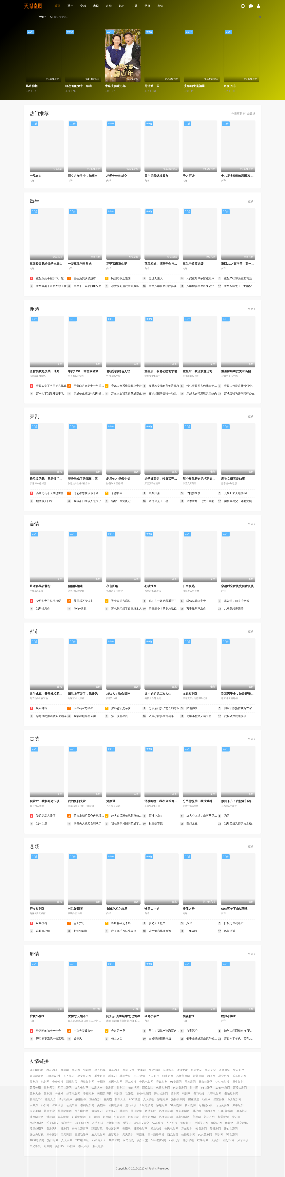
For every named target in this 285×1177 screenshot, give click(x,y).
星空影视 (223, 1075)
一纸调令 (189, 931)
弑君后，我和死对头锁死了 (47, 801)
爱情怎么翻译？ (78, 1016)
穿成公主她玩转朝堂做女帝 (86, 393)
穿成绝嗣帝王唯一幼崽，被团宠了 (161, 393)
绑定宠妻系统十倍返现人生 (48, 1039)
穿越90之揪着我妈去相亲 (48, 716)
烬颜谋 (110, 801)
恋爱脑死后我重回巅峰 (122, 286)
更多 (251, 201)
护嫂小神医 (37, 1016)
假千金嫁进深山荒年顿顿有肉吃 (199, 1039)
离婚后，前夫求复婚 (233, 601)
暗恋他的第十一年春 (78, 86)
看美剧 (112, 1075)
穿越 (83, 6)
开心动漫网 (206, 1081)
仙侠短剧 (167, 1075)
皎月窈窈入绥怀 (42, 816)
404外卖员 (76, 608)
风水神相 (32, 86)
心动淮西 (150, 586)
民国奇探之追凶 (118, 278)
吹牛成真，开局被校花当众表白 (50, 693)
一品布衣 (36, 175)
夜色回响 (112, 586)
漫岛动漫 (130, 1081)
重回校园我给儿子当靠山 (46, 263)
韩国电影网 (115, 1081)
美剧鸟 (101, 1081)
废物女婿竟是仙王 (233, 478)
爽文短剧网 (84, 1075)
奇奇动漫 (57, 1081)
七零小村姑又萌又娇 (195, 716)
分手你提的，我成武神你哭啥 (202, 801)
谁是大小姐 (151, 908)
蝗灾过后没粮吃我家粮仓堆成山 (123, 816)
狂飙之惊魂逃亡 (230, 923)
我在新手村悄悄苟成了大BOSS (123, 823)
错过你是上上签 (155, 501)
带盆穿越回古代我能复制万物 (199, 386)
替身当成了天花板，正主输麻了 (88, 478)
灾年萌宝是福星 (194, 86)
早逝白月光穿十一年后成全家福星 (86, 386)
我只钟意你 (40, 608)
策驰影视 (168, 1070)
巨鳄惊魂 (38, 923)
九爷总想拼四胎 (230, 608)
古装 (135, 6)
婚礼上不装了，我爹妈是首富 (87, 693)
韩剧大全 (196, 1070)
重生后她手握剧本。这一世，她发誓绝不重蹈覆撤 (48, 278)
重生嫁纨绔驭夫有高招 (236, 371)
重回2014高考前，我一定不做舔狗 (243, 263)
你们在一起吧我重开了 (159, 601)
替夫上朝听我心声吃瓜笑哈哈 (86, 816)
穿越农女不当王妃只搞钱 (48, 386)
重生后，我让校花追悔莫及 (200, 371)
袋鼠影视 (238, 1070)
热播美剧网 (183, 1075)
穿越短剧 (161, 1081)
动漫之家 (182, 1070)
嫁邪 (186, 923)
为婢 (224, 816)
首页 (57, 6)
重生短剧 (99, 1075)
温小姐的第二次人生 (157, 693)
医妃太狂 (189, 823)
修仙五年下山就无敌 (234, 908)
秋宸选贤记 (152, 823)
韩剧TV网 (128, 1070)
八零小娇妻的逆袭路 (158, 716)
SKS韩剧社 (53, 1075)
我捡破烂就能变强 (232, 716)
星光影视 (99, 1070)
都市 (122, 6)
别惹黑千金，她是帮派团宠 (239, 693)
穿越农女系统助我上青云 (123, 386)
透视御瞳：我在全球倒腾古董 (163, 801)
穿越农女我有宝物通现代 (160, 386)
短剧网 (87, 1070)
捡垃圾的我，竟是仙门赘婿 (47, 478)
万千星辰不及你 (193, 608)
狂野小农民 (151, 1016)
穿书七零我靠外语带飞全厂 (48, 393)
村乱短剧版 (75, 908)
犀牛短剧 (237, 1081)
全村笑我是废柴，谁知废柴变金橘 (52, 371)
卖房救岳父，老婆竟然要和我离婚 (236, 501)
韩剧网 (65, 1070)
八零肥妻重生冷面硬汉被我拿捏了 (199, 286)
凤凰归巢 (151, 493)
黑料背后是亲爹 (118, 708)
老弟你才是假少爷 (118, 478)
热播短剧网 (113, 1122)
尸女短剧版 (37, 908)
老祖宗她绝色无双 (118, 371)
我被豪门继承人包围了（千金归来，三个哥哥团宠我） (86, 501)
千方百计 (189, 175)
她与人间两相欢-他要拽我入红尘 (236, 1031)
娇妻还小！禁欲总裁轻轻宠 (161, 608)
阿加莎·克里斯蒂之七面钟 (123, 1016)
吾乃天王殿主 (153, 923)
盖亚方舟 (189, 908)
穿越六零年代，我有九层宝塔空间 (236, 1039)
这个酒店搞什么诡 (156, 931)
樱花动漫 (52, 1070)
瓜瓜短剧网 (239, 1075)
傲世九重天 (152, 278)
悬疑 (147, 6)
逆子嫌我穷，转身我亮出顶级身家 (166, 478)
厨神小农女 (152, 816)
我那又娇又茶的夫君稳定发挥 (236, 823)
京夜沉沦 (230, 86)
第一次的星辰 (116, 716)
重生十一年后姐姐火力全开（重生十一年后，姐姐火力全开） (86, 286)
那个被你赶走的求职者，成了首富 (205, 478)
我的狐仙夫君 (77, 801)
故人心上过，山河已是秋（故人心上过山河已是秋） (199, 816)
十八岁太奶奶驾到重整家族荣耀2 (242, 175)
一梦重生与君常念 (80, 263)
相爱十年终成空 (116, 175)
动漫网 (211, 1075)
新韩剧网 (198, 1075)
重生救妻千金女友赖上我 (48, 286)
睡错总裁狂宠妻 (193, 601)
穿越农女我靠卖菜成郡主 (123, 393)
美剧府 (34, 1081)
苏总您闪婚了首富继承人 (123, 608)
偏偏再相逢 (75, 586)
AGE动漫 (139, 1075)
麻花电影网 (37, 1070)
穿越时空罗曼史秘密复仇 (237, 586)
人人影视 (153, 1075)
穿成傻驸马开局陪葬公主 (236, 393)
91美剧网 (176, 1081)
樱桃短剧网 (87, 1081)
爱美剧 (141, 1070)
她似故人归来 (41, 501)
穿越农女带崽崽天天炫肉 (198, 393)
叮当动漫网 (37, 1075)
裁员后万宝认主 (80, 601)
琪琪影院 (71, 1081)
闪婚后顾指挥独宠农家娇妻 (236, 708)
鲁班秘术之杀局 (116, 908)
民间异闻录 (190, 493)
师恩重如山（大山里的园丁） (199, 501)
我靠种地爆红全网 (81, 716)
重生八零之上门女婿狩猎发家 (236, 286)
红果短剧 (154, 1070)
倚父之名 (113, 1039)
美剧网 (76, 1070)
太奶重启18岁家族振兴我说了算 (199, 278)
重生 (70, 6)
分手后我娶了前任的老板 (160, 708)
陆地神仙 (189, 708)
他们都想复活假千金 (83, 493)
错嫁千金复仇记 (118, 501)
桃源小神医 (228, 1016)
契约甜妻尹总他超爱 (45, 601)
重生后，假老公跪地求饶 (160, 371)
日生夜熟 (189, 586)
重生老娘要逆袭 (193, 263)
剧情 (160, 6)
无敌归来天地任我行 (233, 493)
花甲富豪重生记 (116, 263)
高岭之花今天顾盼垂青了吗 (48, 493)
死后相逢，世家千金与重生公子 (165, 263)
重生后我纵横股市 (156, 175)
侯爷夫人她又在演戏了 (84, 823)
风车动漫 (114, 1070)
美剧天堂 (210, 1070)
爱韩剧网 (190, 1081)
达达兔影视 (222, 1081)
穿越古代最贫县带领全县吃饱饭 (236, 386)
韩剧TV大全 (141, 1122)
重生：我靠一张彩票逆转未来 (161, 1031)
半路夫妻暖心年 (115, 86)
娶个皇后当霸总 (118, 601)
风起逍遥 (226, 931)
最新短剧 (113, 1134)
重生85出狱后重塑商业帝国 (236, 278)
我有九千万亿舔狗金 (120, 931)
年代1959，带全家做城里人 (86, 371)
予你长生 (113, 493)
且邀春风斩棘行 (40, 586)
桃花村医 (189, 1016)
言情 (109, 6)
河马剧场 (224, 1070)
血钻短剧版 (190, 693)
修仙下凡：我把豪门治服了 (239, 801)
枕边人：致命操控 (118, 693)
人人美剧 (68, 1075)
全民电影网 (146, 1081)
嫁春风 (74, 1039)
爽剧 (96, 6)
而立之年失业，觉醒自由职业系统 (90, 175)
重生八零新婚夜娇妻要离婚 (161, 286)
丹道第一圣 (151, 86)
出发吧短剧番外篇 (156, 1039)
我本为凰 (38, 823)
